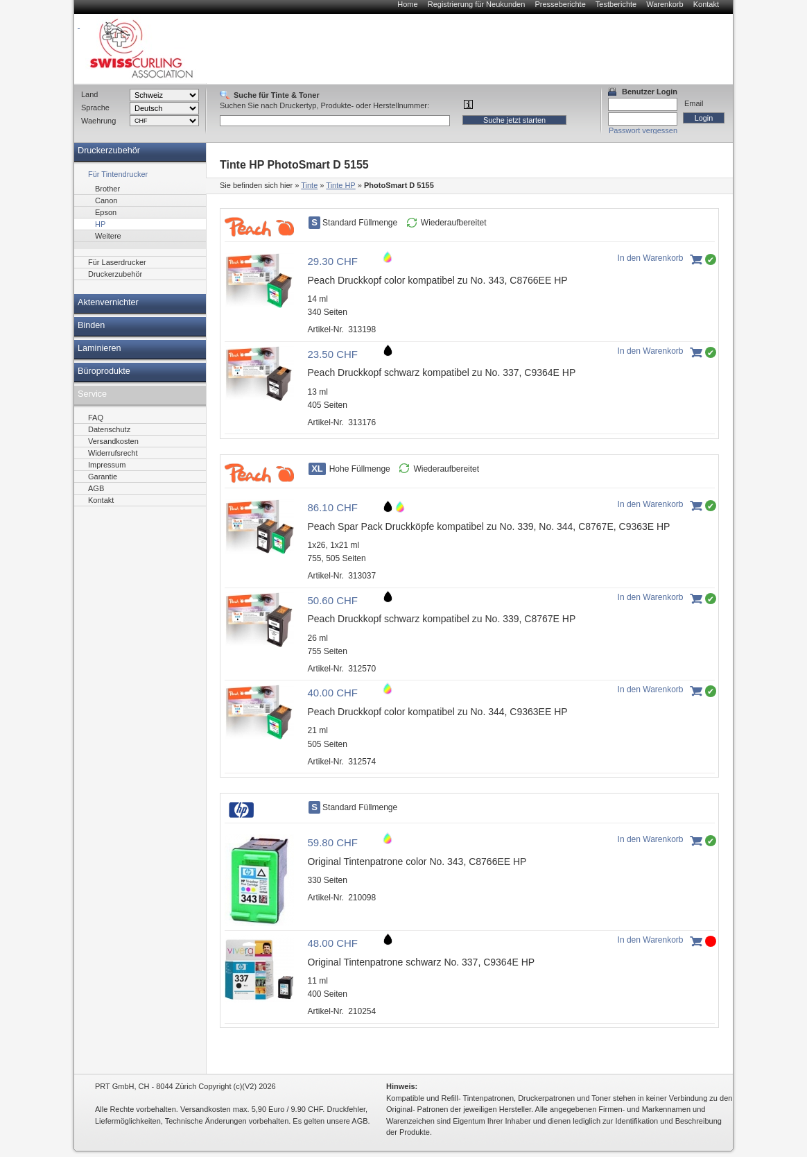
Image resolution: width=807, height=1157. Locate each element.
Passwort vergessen (643, 130)
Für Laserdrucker (117, 262)
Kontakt (706, 4)
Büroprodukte (104, 371)
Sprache (95, 107)
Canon (106, 200)
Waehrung (98, 121)
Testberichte (616, 4)
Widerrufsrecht (113, 453)
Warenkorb (664, 4)
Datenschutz (109, 429)
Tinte (309, 185)
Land (89, 94)
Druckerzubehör (109, 150)
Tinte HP (340, 185)
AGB (96, 488)
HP (100, 224)
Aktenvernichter (108, 302)
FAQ (95, 417)
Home (407, 4)
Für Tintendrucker (118, 174)
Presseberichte (560, 4)
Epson (105, 212)
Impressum (106, 465)
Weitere (108, 236)
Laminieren (99, 348)
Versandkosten (113, 441)
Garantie (102, 476)
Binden (91, 325)
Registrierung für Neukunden (477, 4)
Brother (107, 189)
